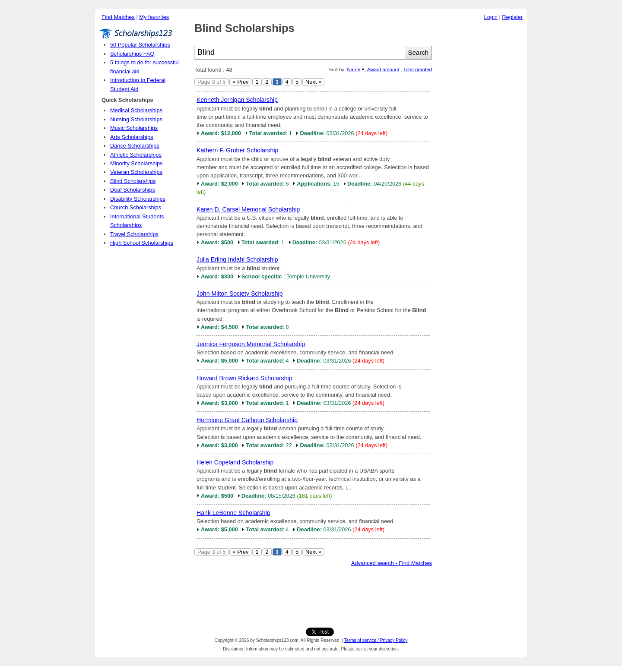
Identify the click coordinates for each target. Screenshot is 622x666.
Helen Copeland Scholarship (235, 462)
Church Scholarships (135, 207)
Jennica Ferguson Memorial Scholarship (251, 344)
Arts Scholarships (131, 137)
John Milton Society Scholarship (240, 293)
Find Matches (118, 17)
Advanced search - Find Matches (391, 563)
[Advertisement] (481, 154)
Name (353, 69)
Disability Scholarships (137, 199)
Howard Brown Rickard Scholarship (244, 378)
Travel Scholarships (134, 234)
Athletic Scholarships (136, 155)
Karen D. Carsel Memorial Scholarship (248, 209)
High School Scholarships (141, 243)
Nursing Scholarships (136, 119)
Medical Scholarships (136, 110)
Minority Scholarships (136, 163)
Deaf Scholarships (132, 189)
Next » (313, 82)
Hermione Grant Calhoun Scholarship (247, 420)
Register (512, 17)
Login (491, 17)
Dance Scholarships (134, 145)
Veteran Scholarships (136, 172)
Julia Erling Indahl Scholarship (237, 259)
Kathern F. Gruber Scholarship (237, 150)
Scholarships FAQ (132, 54)
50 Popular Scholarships (140, 44)
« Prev (240, 82)
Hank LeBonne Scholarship (233, 512)
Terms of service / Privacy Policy (376, 640)
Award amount (383, 69)
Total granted (417, 69)
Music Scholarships (134, 128)
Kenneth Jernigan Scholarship (237, 99)
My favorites (154, 17)
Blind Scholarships (133, 181)
